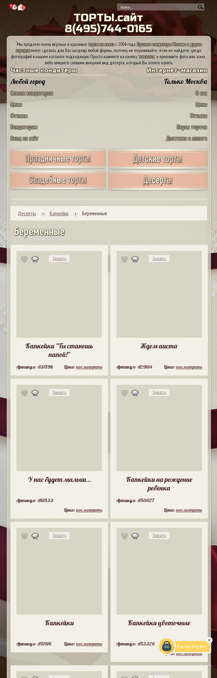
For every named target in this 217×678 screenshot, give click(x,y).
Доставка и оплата (186, 138)
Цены (16, 104)
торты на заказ (101, 44)
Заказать (59, 258)
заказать (146, 56)
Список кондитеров (32, 93)
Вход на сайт (25, 138)
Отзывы (19, 115)
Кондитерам (24, 127)
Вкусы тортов (192, 127)
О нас (201, 93)
